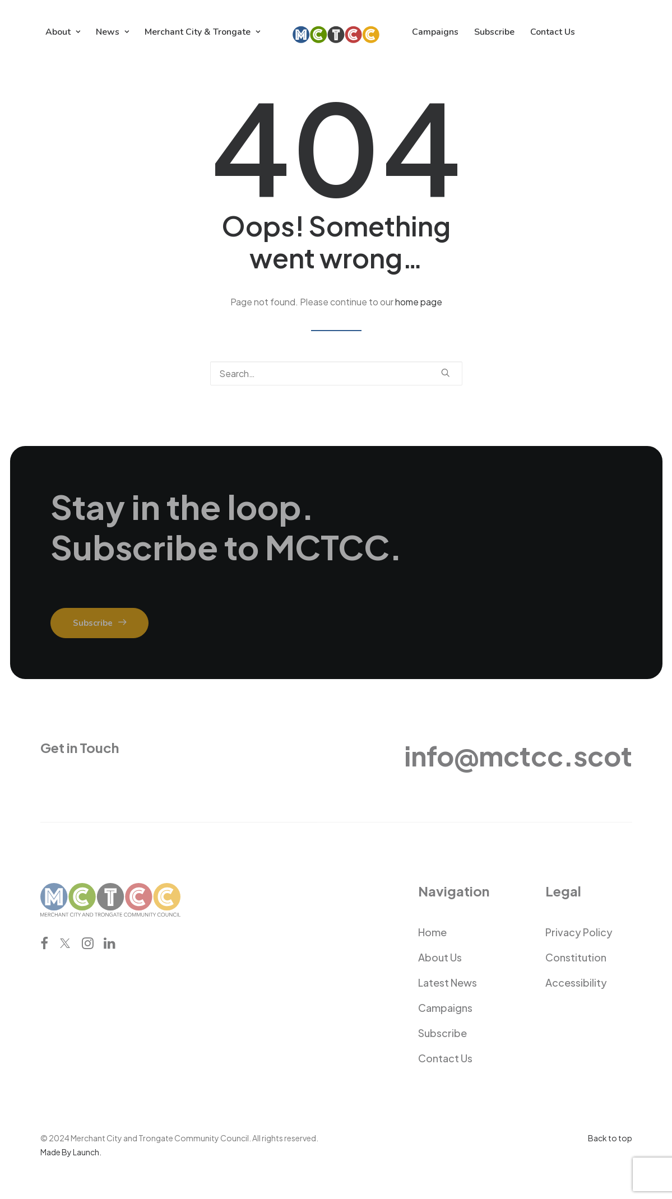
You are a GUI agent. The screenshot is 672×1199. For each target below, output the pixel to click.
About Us (440, 957)
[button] (445, 372)
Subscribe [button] (99, 623)
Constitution (575, 957)
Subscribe (494, 32)
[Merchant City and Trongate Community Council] (336, 32)
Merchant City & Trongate (202, 32)
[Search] (336, 373)
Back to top (610, 1138)
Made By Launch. (70, 1152)
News (112, 32)
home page (418, 302)
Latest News (447, 982)
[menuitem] (63, 32)
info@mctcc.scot (518, 755)
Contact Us (552, 32)
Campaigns (435, 32)
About (62, 32)
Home (432, 932)
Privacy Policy (579, 932)
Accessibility (576, 982)
